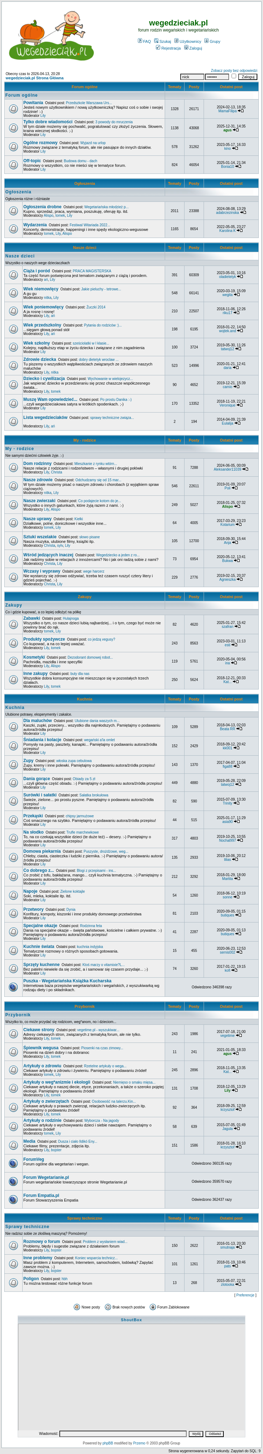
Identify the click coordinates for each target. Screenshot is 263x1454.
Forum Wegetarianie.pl (46, 1177)
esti (227, 645)
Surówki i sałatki (40, 795)
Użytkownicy (187, 41)
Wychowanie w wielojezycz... (110, 379)
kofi (227, 970)
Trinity (227, 803)
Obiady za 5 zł (84, 779)
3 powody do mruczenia (114, 122)
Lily (43, 116)
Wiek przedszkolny (42, 325)
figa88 (227, 766)
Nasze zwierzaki (39, 500)
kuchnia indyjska (90, 947)
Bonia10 (227, 167)
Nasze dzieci (85, 247)
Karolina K (228, 231)
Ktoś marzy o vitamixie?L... (103, 965)
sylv (60, 545)
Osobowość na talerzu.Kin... (114, 1101)
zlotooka (227, 1285)
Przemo (139, 1443)
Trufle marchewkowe (82, 832)
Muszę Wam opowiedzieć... (50, 399)
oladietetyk (227, 277)
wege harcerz (93, 571)
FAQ (144, 41)
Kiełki (79, 519)
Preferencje (245, 1295)
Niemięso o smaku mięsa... (134, 1082)
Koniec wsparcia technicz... (96, 1258)
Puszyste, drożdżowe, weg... (106, 851)
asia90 (227, 822)
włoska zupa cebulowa (74, 761)
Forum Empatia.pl (41, 1195)
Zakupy (85, 597)
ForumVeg (33, 1159)
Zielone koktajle (72, 891)
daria (227, 368)
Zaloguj (193, 48)
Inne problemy (37, 1257)
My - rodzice (84, 440)
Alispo (48, 215)
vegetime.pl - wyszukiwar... (98, 1030)
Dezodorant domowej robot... (90, 657)
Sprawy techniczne (84, 1218)
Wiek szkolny (36, 343)
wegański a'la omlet (99, 740)
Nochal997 (227, 840)
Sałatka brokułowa (94, 795)
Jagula (227, 1129)
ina (227, 663)
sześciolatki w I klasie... (91, 343)
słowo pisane (90, 537)
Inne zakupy (35, 673)
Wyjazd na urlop (93, 143)
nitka (47, 298)
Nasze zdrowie (38, 479)
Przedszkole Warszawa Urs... (89, 103)
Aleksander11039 (227, 469)
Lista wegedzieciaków (45, 417)
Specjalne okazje (40, 925)
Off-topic (32, 160)
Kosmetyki (34, 657)
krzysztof (227, 1110)
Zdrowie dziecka (39, 359)
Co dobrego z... (38, 870)
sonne (227, 897)
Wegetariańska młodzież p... (106, 207)
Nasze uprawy (37, 518)
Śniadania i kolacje (42, 739)
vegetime (227, 1036)
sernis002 (227, 952)
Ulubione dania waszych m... (97, 721)
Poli (227, 488)
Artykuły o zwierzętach (46, 1101)
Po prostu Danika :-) (116, 400)
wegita (227, 295)
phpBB (108, 1443)
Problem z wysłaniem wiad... (105, 1242)
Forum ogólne (85, 87)
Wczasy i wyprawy (41, 571)
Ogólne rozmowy (40, 142)
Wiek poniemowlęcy (43, 307)
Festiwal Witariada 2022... (90, 225)
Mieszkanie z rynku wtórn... (95, 464)
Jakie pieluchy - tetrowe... (101, 289)
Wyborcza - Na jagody (101, 1121)
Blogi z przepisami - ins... (96, 871)
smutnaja (227, 1247)
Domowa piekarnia (42, 851)
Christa (56, 472)
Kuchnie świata (38, 946)
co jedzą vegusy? (101, 639)
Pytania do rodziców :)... (103, 325)
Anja (227, 543)
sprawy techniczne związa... (112, 418)
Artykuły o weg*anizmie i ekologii (56, 1082)
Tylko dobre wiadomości (47, 121)
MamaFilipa (227, 111)
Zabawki (31, 618)
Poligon (31, 1278)
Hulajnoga (71, 618)
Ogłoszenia (84, 183)
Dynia (71, 909)
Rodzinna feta (91, 926)
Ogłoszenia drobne (42, 206)
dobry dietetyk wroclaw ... (98, 360)
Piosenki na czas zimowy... (102, 1048)
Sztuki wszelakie (40, 536)
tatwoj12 (227, 349)
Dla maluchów (37, 720)
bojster (56, 1150)
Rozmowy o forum (41, 1241)
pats (227, 1266)
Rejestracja (168, 48)
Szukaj (162, 41)
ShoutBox (131, 1320)
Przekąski (33, 815)
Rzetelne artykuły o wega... (105, 1066)
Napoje (30, 891)
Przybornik (85, 1006)
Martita (227, 879)
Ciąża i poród (36, 270)
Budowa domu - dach (80, 161)
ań (46, 280)
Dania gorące (36, 778)
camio (227, 387)
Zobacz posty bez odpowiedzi (234, 71)
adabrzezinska (227, 213)
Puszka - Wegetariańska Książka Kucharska (67, 980)
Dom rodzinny (37, 463)
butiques (227, 915)
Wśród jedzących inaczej (48, 554)
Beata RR (227, 729)
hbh (65, 1279)
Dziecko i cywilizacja (44, 378)
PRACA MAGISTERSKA (92, 271)
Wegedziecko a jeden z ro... (118, 555)
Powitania (33, 102)
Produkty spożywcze (44, 639)
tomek (60, 215)
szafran (227, 627)
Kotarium (228, 525)
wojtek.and (227, 331)
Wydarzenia (35, 224)
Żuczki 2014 (95, 307)
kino (227, 148)
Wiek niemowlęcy (40, 288)
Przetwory (33, 909)
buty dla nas (79, 674)
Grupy (212, 41)
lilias (227, 860)
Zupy (28, 760)
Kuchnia (85, 699)
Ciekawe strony (38, 1029)
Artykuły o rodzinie (42, 1120)
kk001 (227, 748)
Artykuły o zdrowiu (42, 1065)
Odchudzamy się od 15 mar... (98, 480)
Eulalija (227, 423)
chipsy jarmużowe (80, 816)
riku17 (227, 313)
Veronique (227, 405)
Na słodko (33, 832)
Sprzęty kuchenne (41, 964)
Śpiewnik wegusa (40, 1047)
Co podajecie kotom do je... (99, 501)
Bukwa (227, 561)
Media (29, 1141)
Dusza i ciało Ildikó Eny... (77, 1141)
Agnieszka (228, 579)
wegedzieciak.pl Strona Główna (35, 78)
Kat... (227, 682)
